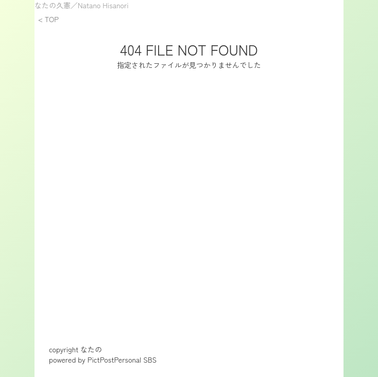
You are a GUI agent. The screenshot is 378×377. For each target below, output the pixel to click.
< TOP (48, 19)
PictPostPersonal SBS (122, 359)
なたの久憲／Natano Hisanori (82, 5)
